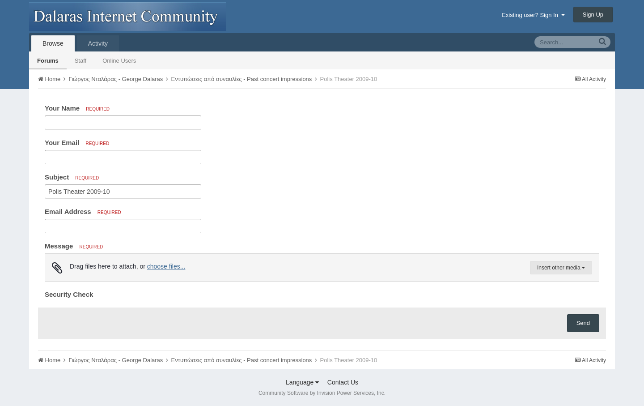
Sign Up (593, 14)
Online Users (119, 60)
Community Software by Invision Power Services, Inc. (322, 393)
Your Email (77, 142)
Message (74, 246)
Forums (48, 60)
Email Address (83, 211)
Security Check (69, 294)
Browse (53, 43)
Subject (72, 177)
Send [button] (583, 323)
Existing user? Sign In (533, 15)
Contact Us (342, 382)
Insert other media (561, 268)
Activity (98, 43)
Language (302, 382)
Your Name (77, 108)
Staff (81, 60)
